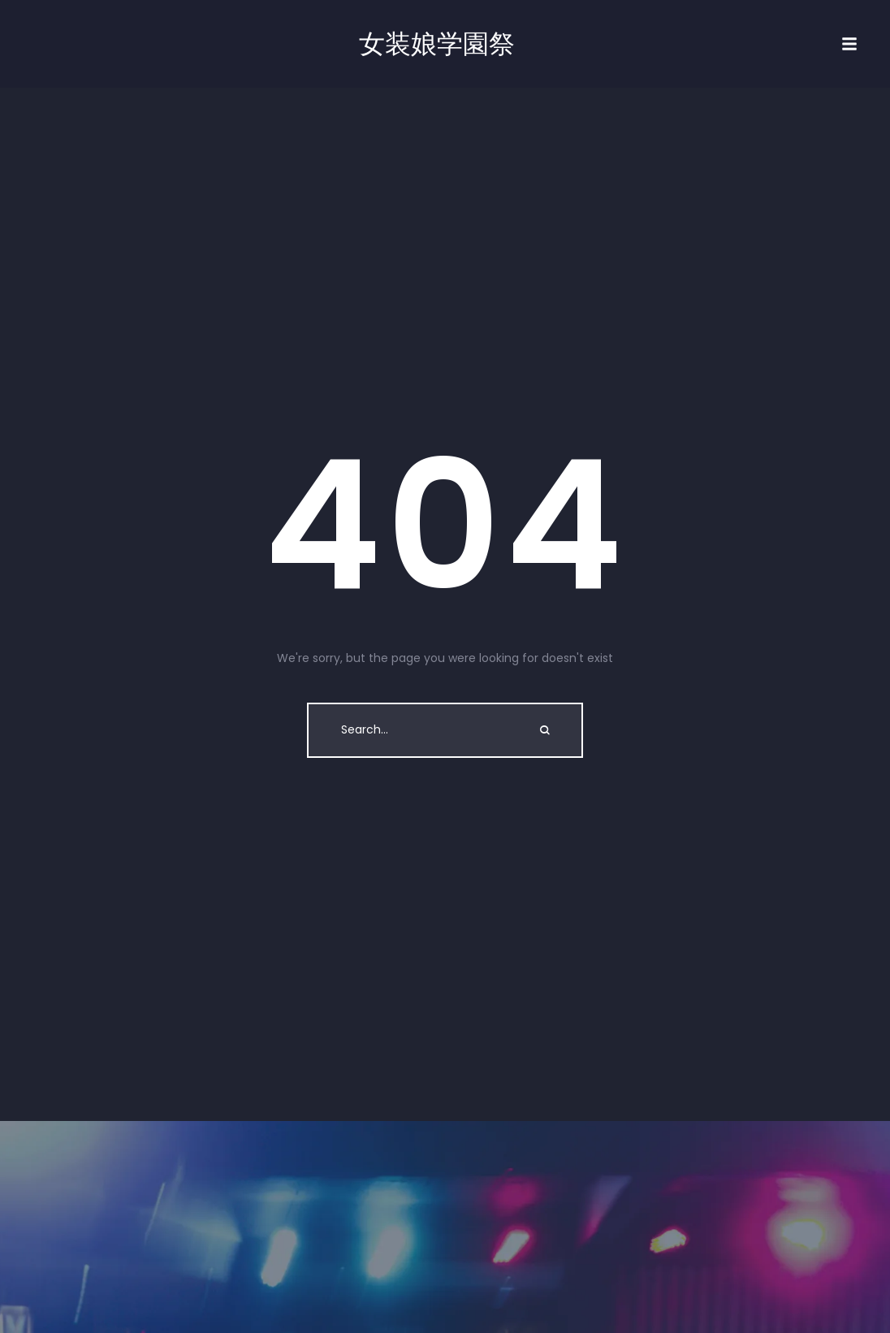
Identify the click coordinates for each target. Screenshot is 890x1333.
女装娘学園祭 (437, 44)
